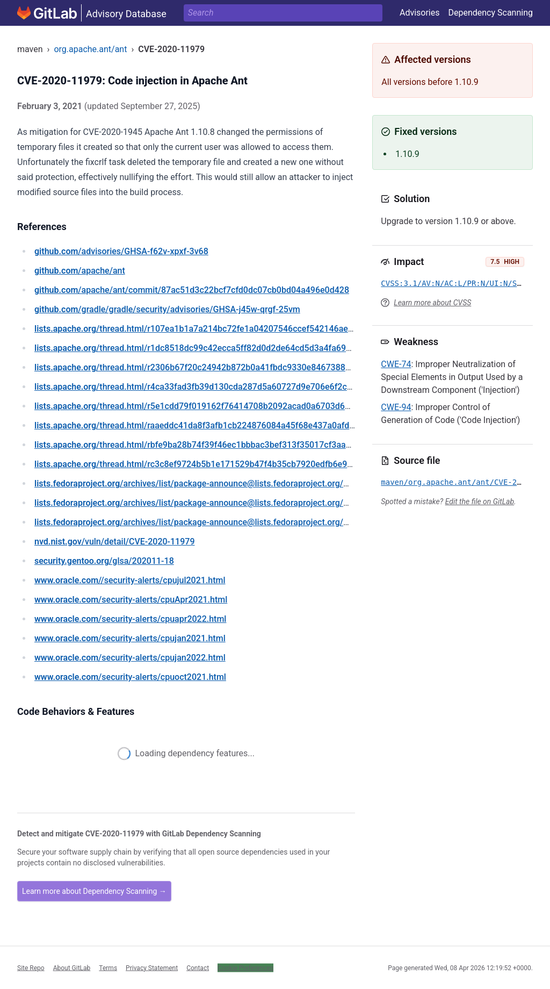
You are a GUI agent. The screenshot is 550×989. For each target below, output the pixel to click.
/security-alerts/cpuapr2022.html (130, 619)
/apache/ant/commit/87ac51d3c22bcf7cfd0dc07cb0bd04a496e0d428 (191, 290)
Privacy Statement (152, 967)
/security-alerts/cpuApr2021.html (130, 599)
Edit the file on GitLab (479, 501)
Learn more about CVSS (432, 302)
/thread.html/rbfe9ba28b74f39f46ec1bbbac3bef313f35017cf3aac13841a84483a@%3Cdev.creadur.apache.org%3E (286, 445)
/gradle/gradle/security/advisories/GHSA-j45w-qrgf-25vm (167, 309)
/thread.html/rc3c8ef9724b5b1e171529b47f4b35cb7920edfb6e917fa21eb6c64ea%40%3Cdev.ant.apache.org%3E (284, 464)
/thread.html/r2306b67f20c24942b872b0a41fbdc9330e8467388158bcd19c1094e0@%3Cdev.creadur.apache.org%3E (291, 367)
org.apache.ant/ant (90, 49)
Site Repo (31, 967)
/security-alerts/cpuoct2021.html (130, 677)
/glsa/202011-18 (104, 561)
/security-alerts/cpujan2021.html (130, 638)
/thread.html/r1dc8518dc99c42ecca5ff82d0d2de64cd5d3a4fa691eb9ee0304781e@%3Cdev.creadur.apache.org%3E (289, 348)
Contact (197, 967)
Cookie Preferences (245, 967)
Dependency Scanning (490, 13)
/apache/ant (79, 271)
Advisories (420, 13)
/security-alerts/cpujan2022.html (130, 658)
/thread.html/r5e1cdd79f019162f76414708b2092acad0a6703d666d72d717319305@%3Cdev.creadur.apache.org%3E (291, 406)
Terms (108, 967)
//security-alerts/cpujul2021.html (130, 580)
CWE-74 (396, 364)
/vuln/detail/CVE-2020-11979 (114, 541)
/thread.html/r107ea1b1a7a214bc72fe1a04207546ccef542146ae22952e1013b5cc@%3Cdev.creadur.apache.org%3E (290, 329)
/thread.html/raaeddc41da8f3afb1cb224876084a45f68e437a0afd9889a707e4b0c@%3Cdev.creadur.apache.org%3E (288, 425)
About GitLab (72, 967)
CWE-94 (396, 407)
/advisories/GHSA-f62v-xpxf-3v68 (121, 251)
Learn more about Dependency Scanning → (94, 891)
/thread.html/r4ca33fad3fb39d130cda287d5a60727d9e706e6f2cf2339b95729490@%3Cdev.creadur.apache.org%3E (289, 387)
